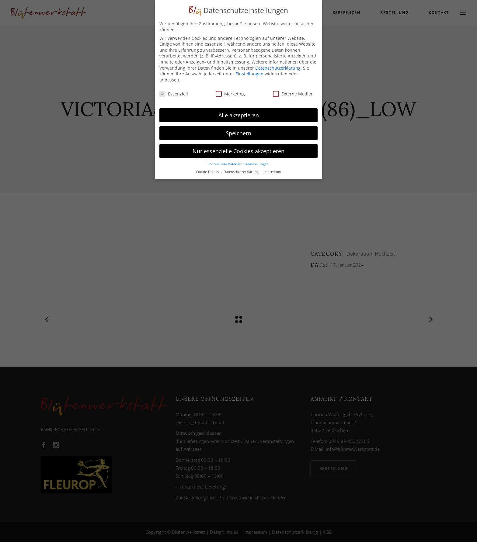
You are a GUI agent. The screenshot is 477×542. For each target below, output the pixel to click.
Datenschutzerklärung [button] (241, 169)
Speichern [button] (238, 130)
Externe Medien (293, 91)
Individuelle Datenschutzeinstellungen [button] (238, 161)
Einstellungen (249, 71)
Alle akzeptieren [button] (238, 112)
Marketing (230, 91)
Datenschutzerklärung (278, 65)
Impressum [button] (272, 169)
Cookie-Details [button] (208, 169)
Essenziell (173, 91)
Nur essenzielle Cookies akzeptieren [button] (238, 148)
